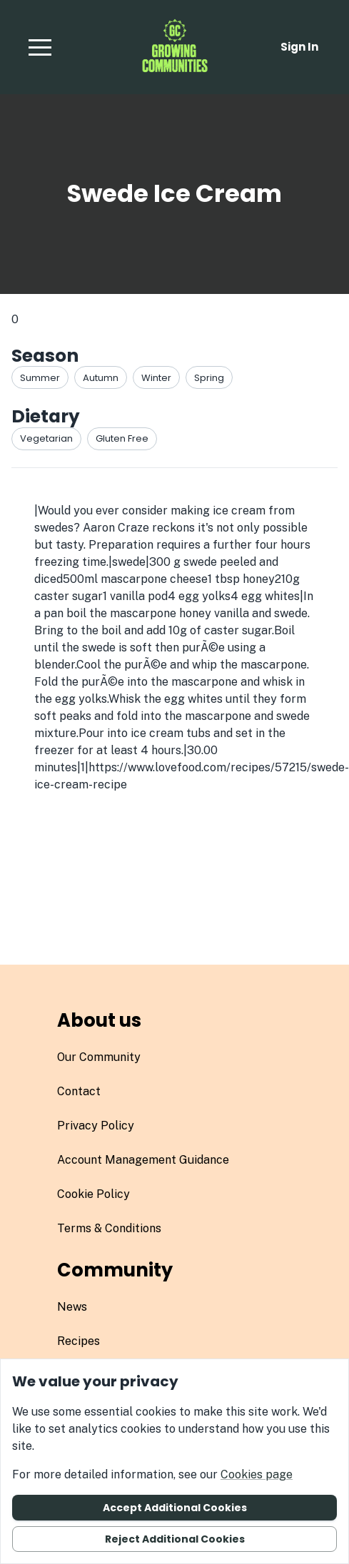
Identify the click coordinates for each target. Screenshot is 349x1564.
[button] (40, 47)
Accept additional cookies (175, 1507)
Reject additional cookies (175, 1539)
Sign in (299, 46)
